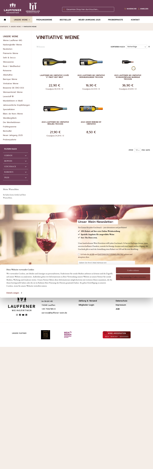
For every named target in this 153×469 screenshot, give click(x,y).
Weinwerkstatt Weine (13, 92)
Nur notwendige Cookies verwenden (133, 255)
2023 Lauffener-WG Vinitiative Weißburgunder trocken (91, 76)
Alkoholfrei (8, 74)
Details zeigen (12, 270)
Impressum (121, 304)
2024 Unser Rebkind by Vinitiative (91, 123)
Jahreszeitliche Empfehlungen (16, 105)
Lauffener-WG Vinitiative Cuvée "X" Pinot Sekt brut (54, 76)
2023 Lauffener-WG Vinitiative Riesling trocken (55, 123)
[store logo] (21, 8)
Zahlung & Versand (88, 300)
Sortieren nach (118, 47)
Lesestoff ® (8, 96)
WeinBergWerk (10, 118)
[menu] (76, 19)
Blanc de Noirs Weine (13, 113)
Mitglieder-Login (86, 304)
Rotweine (7, 70)
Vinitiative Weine (10, 83)
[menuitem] (4, 20)
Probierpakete (9, 139)
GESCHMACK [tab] (10, 166)
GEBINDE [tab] (8, 155)
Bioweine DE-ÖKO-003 (13, 87)
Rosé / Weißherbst (11, 66)
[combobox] (88, 9)
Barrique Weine (10, 79)
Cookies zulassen (133, 248)
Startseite (4, 27)
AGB (118, 309)
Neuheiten (7, 49)
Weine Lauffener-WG (12, 40)
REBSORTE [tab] (8, 172)
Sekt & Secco (9, 57)
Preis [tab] (6, 177)
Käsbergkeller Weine (12, 44)
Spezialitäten (9, 109)
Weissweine (8, 62)
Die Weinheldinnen (11, 122)
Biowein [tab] (8, 161)
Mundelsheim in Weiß (13, 100)
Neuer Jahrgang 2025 (13, 135)
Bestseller (7, 131)
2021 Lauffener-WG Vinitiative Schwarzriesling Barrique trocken (127, 77)
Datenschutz (121, 300)
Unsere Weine (16, 27)
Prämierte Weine (10, 53)
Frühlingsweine (9, 126)
